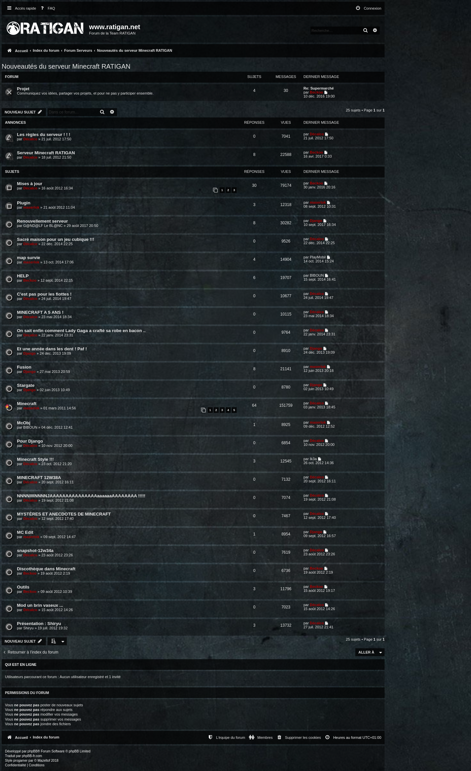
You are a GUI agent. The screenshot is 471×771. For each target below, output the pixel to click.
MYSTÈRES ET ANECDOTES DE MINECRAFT (64, 514)
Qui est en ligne (21, 664)
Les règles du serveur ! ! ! (43, 134)
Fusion (24, 367)
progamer (20, 760)
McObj (23, 422)
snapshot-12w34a (35, 550)
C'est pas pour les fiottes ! (44, 294)
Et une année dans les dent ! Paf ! (52, 348)
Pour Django (30, 441)
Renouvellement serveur (42, 221)
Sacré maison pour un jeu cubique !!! (55, 239)
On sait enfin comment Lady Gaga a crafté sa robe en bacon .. (81, 330)
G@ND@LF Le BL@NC (42, 226)
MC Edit (25, 532)
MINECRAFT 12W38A (39, 477)
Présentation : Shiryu (39, 623)
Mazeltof (44, 760)
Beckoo (316, 92)
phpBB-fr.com (32, 756)
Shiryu (28, 628)
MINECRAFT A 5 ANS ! (40, 312)
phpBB (33, 751)
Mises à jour (29, 183)
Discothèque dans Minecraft (46, 568)
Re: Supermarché (318, 88)
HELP (23, 275)
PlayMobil (318, 257)
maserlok (31, 207)
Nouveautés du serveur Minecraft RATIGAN (66, 66)
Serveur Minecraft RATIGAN (46, 152)
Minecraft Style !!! (35, 459)
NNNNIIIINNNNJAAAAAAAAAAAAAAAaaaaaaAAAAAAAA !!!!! (81, 495)
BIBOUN (317, 275)
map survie (28, 257)
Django (316, 221)
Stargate (26, 385)
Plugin (23, 202)
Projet (23, 88)
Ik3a (313, 459)
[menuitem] (46, 8)
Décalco (30, 139)
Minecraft (27, 403)
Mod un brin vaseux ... (40, 605)
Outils (23, 587)
